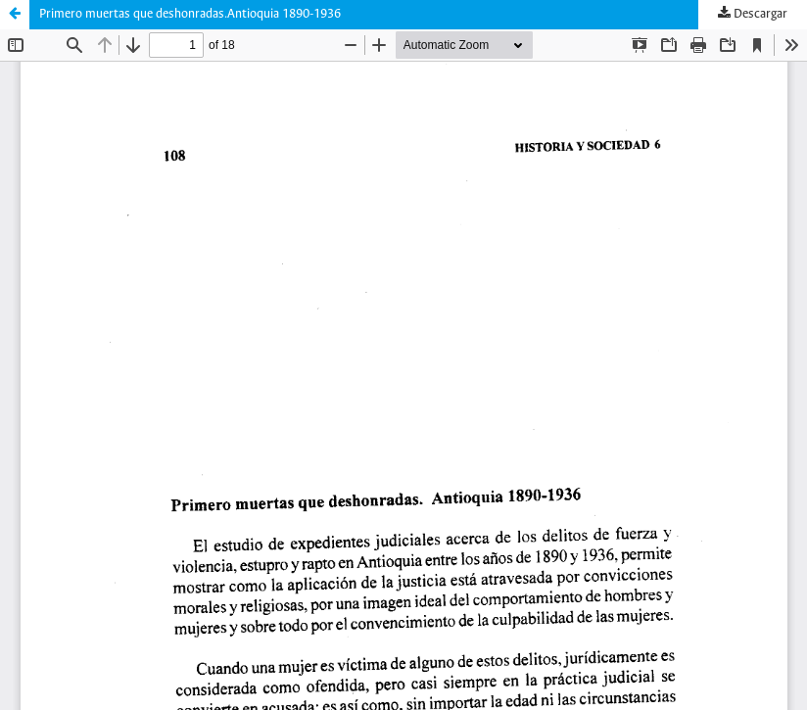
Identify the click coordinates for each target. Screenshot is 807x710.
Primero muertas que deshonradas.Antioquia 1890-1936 (190, 14)
